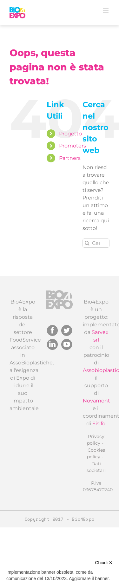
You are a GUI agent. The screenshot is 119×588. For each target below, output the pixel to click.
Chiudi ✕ (104, 562)
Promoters (72, 146)
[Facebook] (52, 330)
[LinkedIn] (52, 344)
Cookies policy (96, 453)
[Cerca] (87, 243)
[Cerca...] (96, 243)
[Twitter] (66, 330)
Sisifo (98, 424)
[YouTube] (66, 344)
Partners (70, 158)
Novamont (96, 401)
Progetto (70, 134)
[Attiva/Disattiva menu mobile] (106, 10)
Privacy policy (95, 440)
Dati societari (96, 467)
